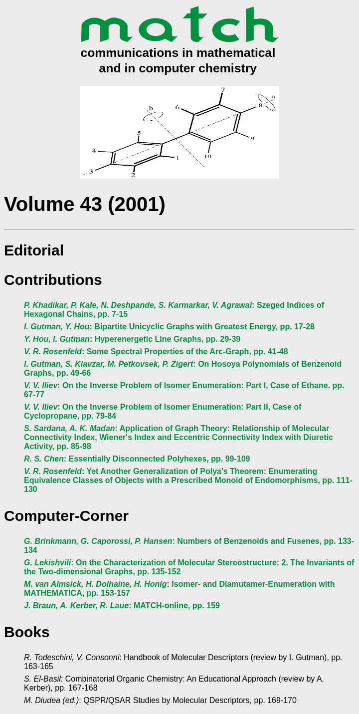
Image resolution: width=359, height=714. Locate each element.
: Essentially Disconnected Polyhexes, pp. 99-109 (137, 459)
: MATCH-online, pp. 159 (122, 605)
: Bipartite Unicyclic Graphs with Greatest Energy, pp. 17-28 (169, 326)
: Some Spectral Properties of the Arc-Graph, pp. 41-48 (156, 351)
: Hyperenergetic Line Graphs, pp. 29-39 (132, 339)
